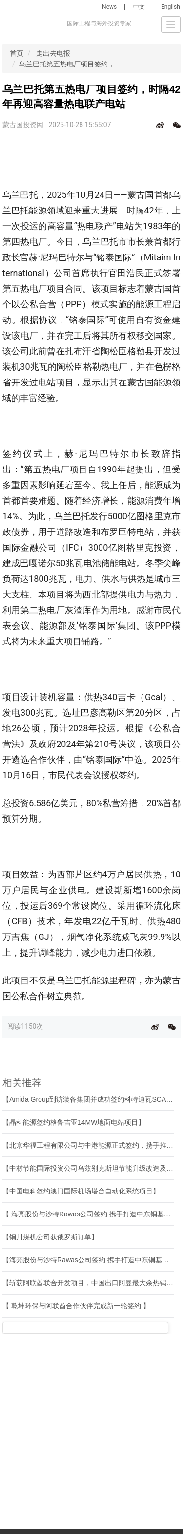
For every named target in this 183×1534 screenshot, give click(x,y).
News (109, 6)
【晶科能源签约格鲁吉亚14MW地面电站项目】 (73, 1122)
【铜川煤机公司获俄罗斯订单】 (50, 1237)
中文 (139, 6)
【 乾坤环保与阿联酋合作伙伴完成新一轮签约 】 (76, 1306)
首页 (16, 53)
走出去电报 (53, 53)
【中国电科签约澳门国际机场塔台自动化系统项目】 (81, 1191)
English (170, 6)
